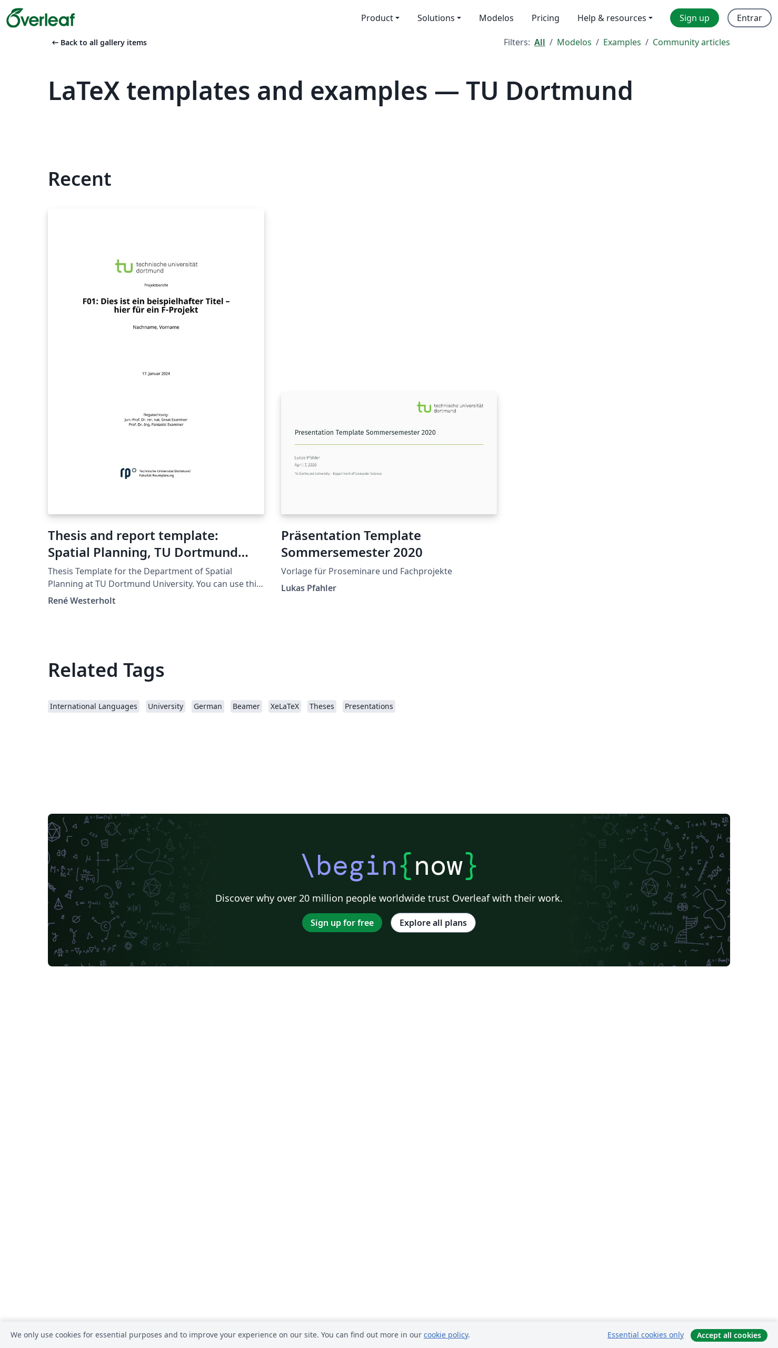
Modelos (574, 42)
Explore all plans (433, 922)
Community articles (691, 42)
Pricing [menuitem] (546, 18)
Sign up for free (342, 922)
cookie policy (446, 1335)
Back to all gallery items (98, 42)
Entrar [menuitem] (749, 18)
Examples (622, 42)
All (539, 42)
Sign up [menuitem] (695, 18)
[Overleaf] (40, 18)
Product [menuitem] (377, 18)
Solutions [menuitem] (436, 18)
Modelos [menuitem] (496, 18)
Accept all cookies (729, 1335)
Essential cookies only (645, 1335)
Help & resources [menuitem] (611, 18)
